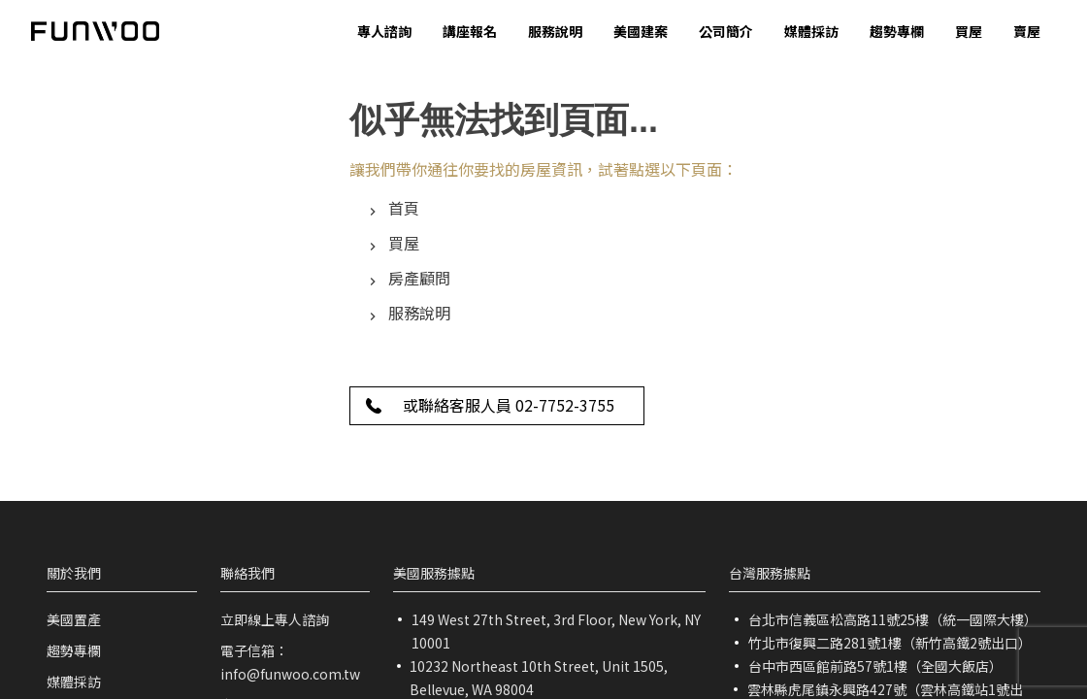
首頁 (403, 207)
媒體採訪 (74, 681)
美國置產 (74, 619)
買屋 (403, 242)
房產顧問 (419, 277)
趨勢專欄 (74, 650)
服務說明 (419, 312)
